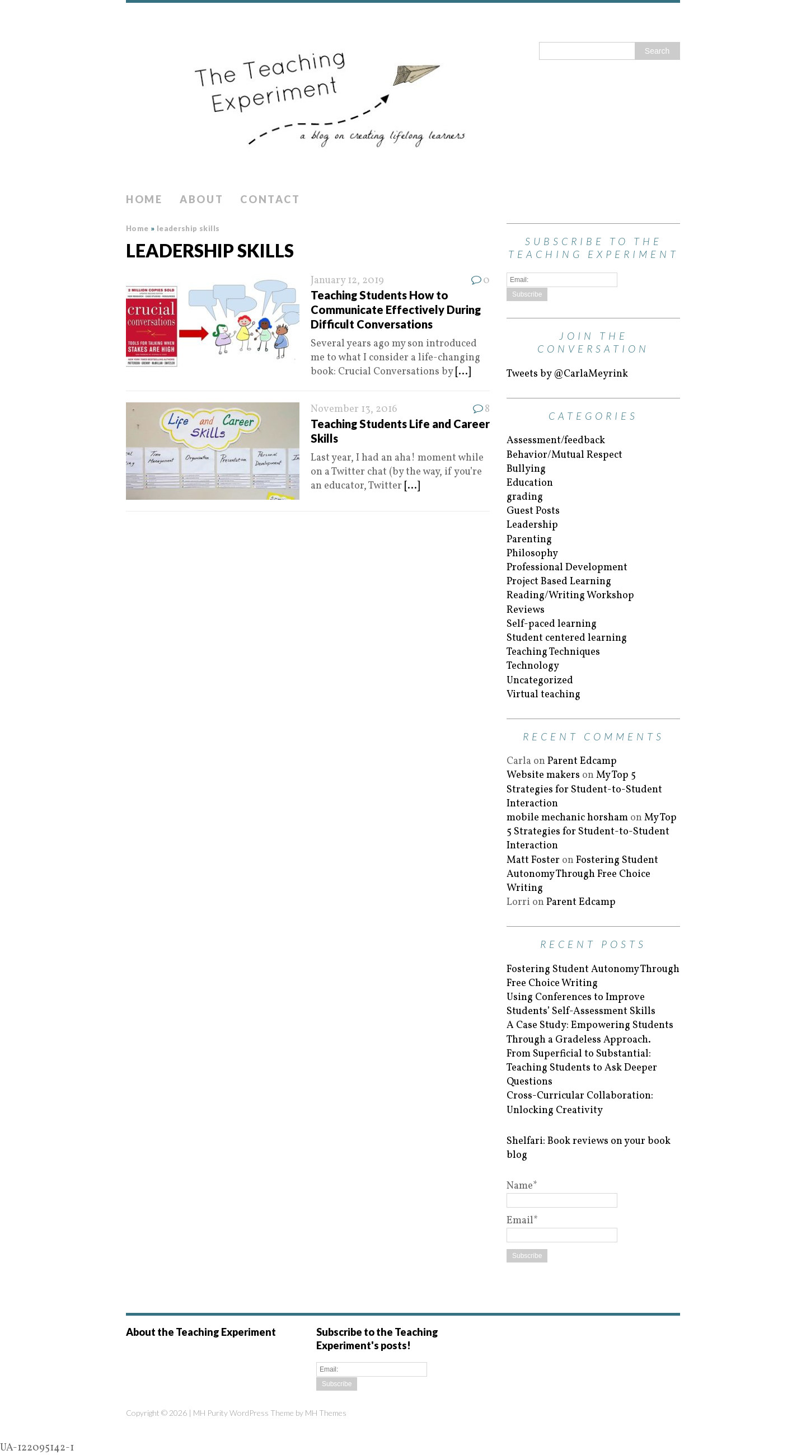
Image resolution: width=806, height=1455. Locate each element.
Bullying (526, 469)
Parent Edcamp (582, 761)
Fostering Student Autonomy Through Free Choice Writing (582, 874)
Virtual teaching (543, 695)
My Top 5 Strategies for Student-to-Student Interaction (584, 789)
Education (530, 483)
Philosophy (532, 554)
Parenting (529, 540)
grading (525, 497)
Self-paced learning (552, 624)
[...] (463, 372)
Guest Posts (533, 511)
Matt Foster (533, 860)
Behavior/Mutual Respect (564, 455)
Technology (533, 666)
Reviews (526, 610)
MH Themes (325, 1413)
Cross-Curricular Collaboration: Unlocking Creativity (580, 1103)
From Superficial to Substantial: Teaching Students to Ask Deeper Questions (582, 1068)
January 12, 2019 (347, 281)
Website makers (543, 775)
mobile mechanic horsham (567, 818)
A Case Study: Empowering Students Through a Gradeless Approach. (590, 1032)
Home (144, 199)
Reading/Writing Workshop (570, 596)
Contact (270, 199)
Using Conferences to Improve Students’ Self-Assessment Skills (581, 1004)
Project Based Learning (559, 582)
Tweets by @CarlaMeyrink (567, 374)
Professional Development (567, 568)
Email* (562, 1228)
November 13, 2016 (354, 409)
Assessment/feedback (556, 441)
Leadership (532, 525)
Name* (562, 1193)
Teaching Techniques (553, 652)
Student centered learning (567, 638)
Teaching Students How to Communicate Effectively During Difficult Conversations (396, 309)
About (202, 199)
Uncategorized (540, 681)
